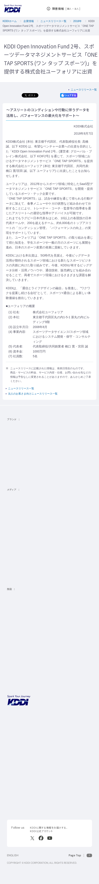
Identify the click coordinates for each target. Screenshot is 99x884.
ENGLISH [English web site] (12, 855)
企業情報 (28, 21)
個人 (69, 8)
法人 (76, 8)
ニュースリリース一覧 (53, 21)
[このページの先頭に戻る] (80, 855)
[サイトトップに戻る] (13, 8)
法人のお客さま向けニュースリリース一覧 (33, 393)
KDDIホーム (10, 21)
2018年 (77, 21)
